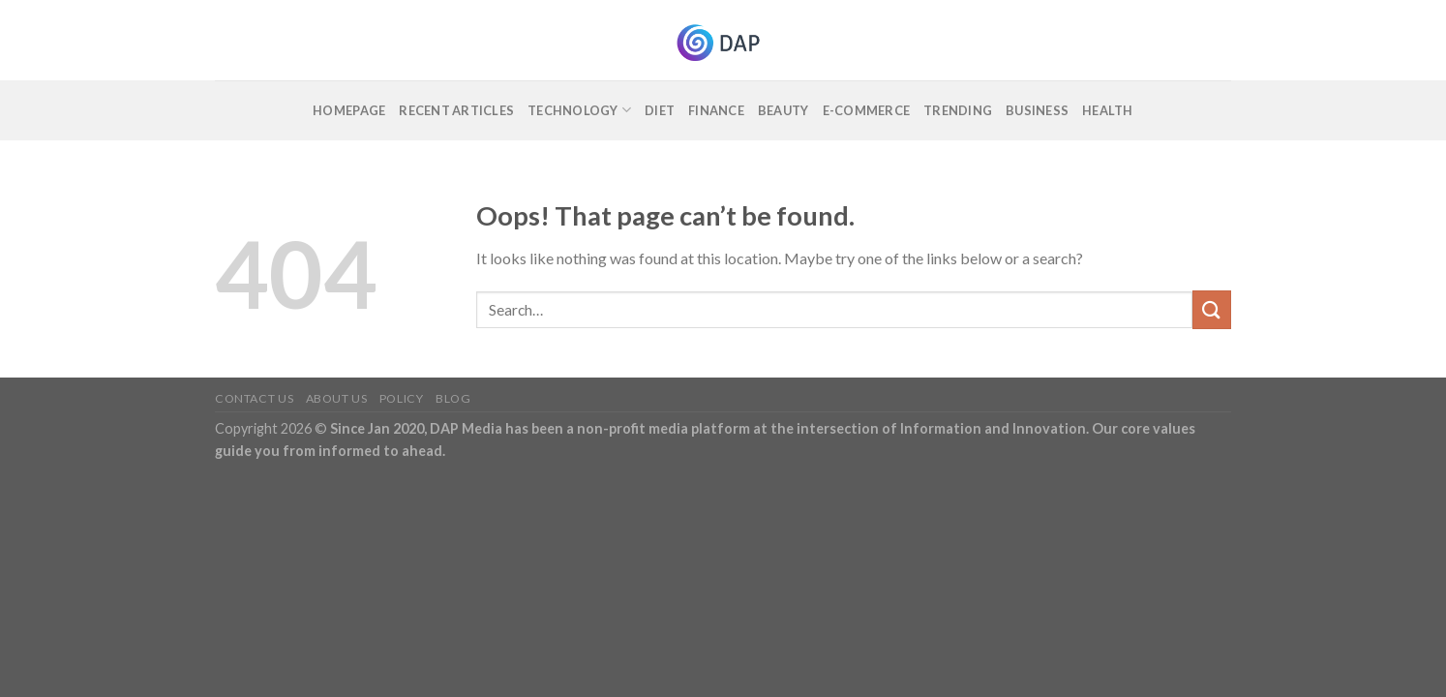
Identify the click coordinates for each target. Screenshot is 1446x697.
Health (1107, 110)
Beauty (783, 110)
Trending (957, 110)
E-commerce (867, 110)
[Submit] (1211, 309)
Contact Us (254, 398)
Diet (660, 110)
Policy (401, 398)
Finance (716, 110)
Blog (453, 398)
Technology (579, 110)
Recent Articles (456, 110)
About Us (337, 398)
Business (1037, 110)
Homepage (349, 110)
